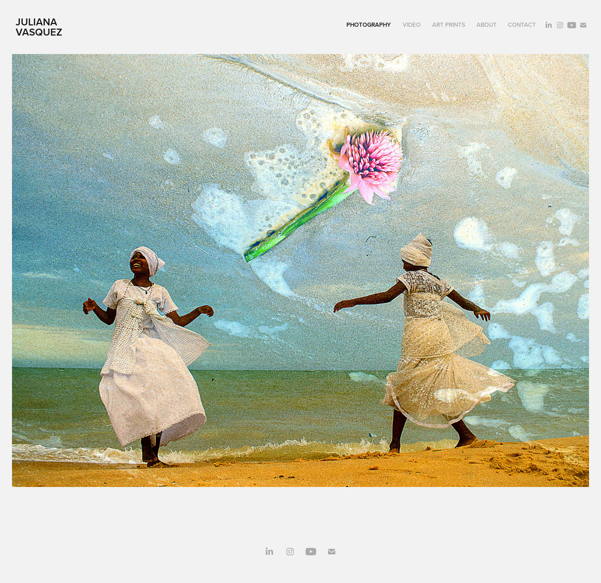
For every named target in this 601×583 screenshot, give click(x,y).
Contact (522, 24)
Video (412, 24)
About (486, 24)
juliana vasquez (39, 26)
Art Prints (448, 24)
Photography (368, 24)
